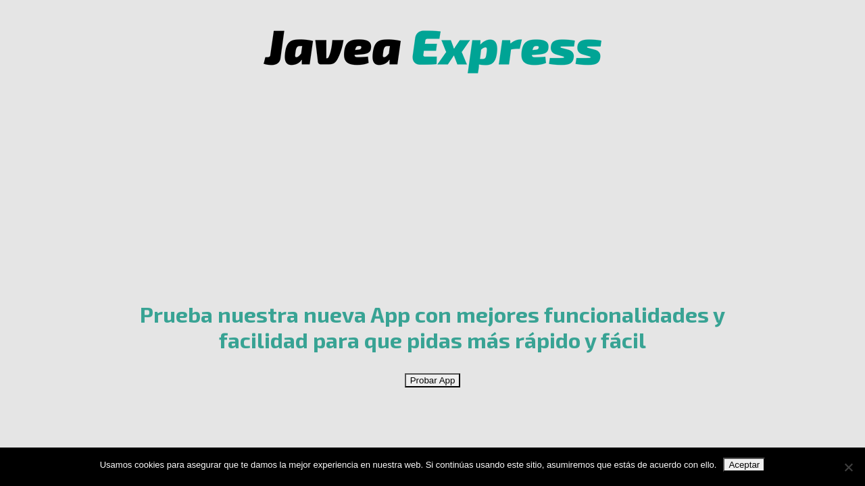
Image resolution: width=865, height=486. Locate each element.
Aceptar (744, 465)
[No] (848, 467)
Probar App (432, 380)
